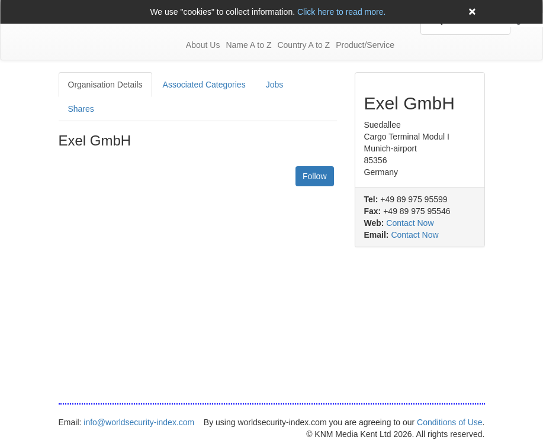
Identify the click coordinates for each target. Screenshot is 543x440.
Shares (81, 109)
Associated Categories (204, 84)
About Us (203, 45)
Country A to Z (303, 45)
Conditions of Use (450, 422)
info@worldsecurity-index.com (138, 422)
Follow (314, 176)
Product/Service (365, 45)
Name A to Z (248, 45)
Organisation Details (105, 84)
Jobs (275, 84)
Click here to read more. (341, 12)
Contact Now (409, 223)
